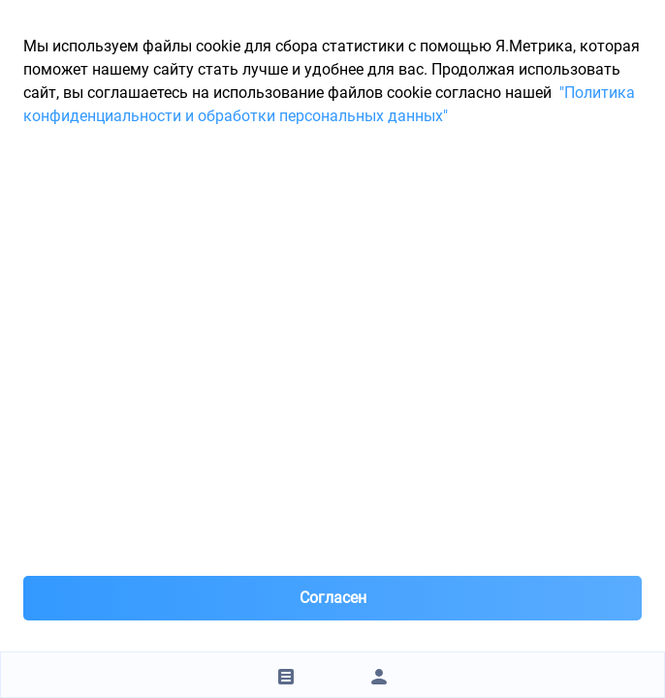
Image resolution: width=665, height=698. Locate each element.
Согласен (333, 597)
